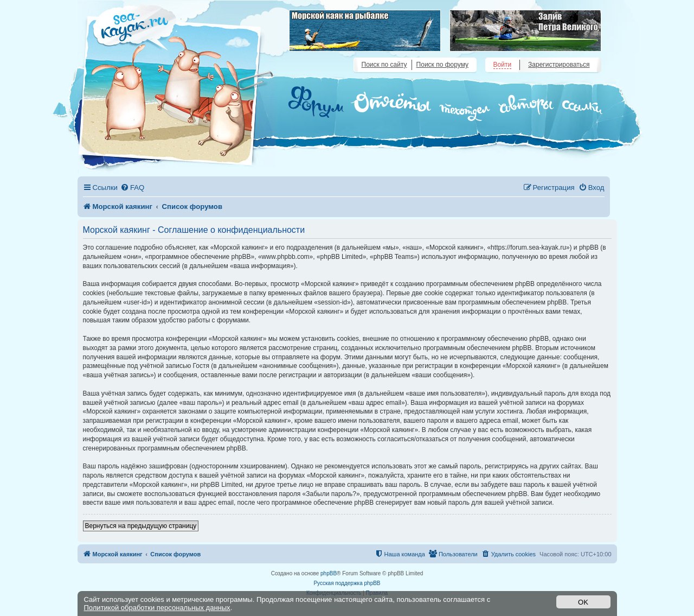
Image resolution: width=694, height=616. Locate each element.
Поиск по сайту (384, 64)
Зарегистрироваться (558, 64)
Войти (502, 64)
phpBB (328, 573)
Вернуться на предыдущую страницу (141, 526)
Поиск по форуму (442, 64)
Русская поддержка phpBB (346, 583)
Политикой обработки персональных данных (157, 608)
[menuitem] (132, 187)
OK (583, 602)
